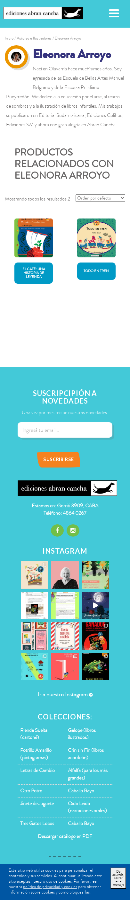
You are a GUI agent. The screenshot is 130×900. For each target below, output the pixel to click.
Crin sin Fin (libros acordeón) (86, 754)
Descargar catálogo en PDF (65, 836)
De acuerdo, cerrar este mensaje (118, 878)
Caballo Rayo (81, 790)
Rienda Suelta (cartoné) (33, 734)
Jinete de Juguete (37, 803)
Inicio (9, 38)
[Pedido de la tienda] (100, 198)
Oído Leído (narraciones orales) (87, 807)
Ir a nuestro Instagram (63, 695)
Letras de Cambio (37, 770)
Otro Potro (31, 790)
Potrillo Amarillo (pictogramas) (36, 754)
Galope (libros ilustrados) (82, 734)
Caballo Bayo (81, 823)
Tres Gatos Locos (37, 823)
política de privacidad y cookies (50, 887)
